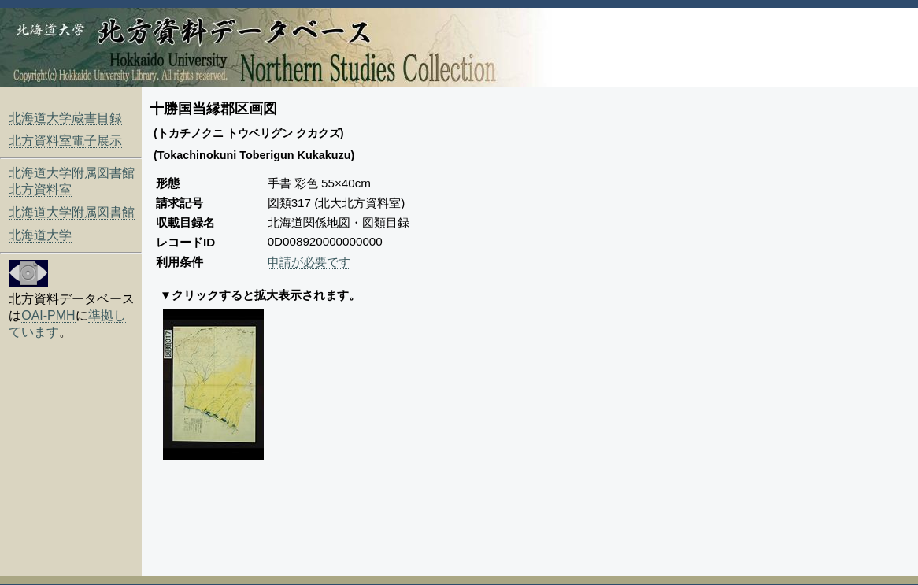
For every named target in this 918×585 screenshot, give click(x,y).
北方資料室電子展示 (65, 140)
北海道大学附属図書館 (72, 212)
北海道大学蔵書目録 (65, 117)
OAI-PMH (48, 315)
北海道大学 (40, 235)
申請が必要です (309, 261)
